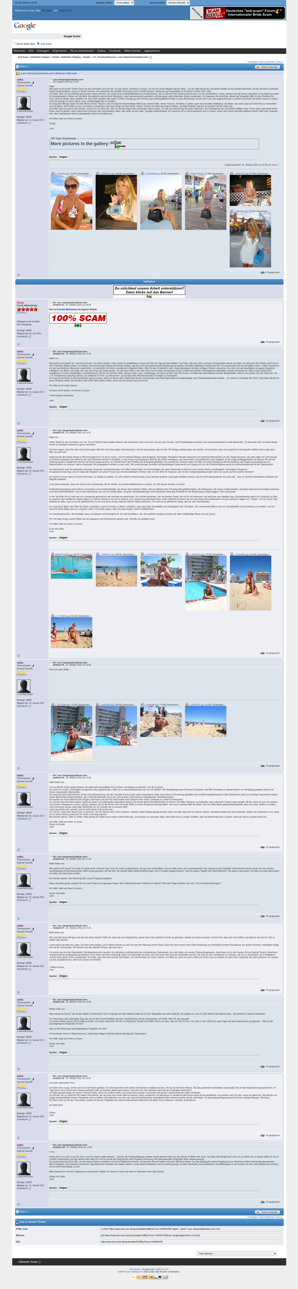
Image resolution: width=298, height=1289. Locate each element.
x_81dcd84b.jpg (239, 554)
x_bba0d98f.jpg (149, 705)
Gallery (101, 50)
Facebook (115, 50)
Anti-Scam (23, 57)
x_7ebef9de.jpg (150, 554)
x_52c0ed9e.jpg (149, 174)
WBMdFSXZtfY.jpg (61, 554)
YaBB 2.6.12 (161, 1269)
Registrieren (65, 10)
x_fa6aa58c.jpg (239, 211)
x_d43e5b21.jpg (194, 705)
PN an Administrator (82, 50)
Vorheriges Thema (256, 62)
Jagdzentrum (152, 50)
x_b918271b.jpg (239, 174)
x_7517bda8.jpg (60, 705)
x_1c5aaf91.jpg (60, 174)
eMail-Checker (132, 50)
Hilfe (31, 50)
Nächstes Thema (274, 62)
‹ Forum (33, 1262)
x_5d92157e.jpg (105, 174)
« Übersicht (23, 1262)
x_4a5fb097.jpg (105, 554)
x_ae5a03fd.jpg (105, 705)
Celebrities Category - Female (44, 57)
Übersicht (19, 50)
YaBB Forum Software (129, 1271)
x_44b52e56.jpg (194, 554)
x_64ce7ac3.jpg (194, 174)
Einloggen (46, 10)
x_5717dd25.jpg (60, 616)
